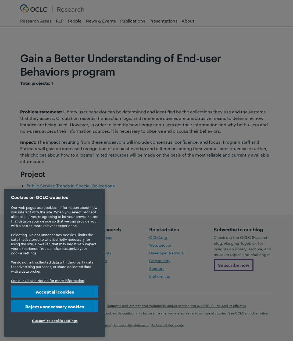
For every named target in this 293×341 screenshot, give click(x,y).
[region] (54, 263)
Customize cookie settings (55, 320)
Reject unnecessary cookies (54, 306)
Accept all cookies (55, 291)
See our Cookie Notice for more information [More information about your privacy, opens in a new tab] (47, 280)
